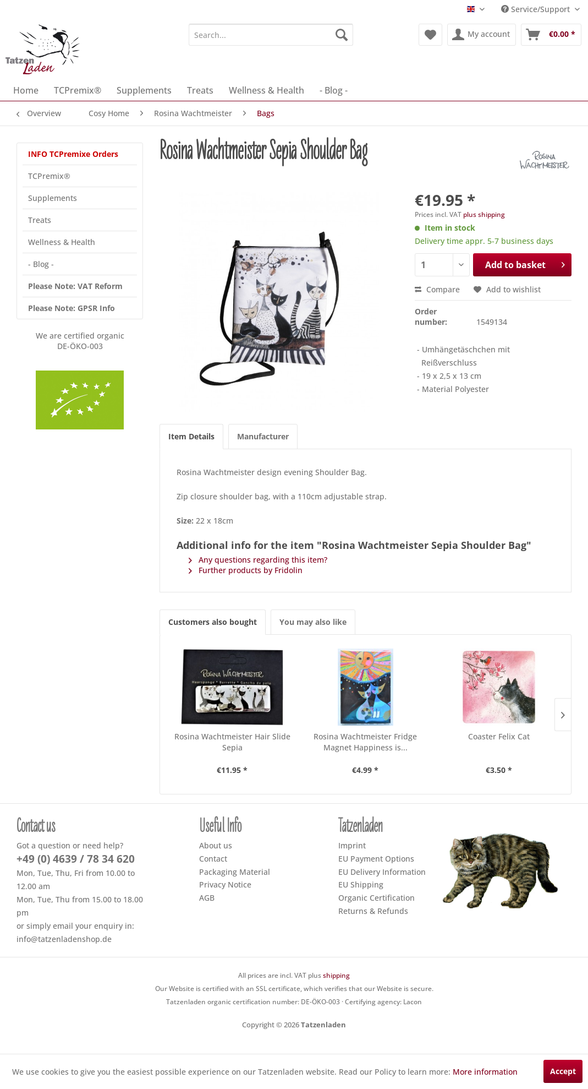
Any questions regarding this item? (258, 559)
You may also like (313, 622)
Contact (213, 858)
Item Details (191, 436)
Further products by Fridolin (246, 570)
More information (485, 1071)
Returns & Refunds (373, 911)
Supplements (52, 198)
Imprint (352, 845)
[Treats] (200, 90)
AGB (207, 897)
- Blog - (41, 264)
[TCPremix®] (77, 90)
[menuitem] (271, 35)
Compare (437, 289)
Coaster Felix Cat (499, 736)
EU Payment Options (376, 858)
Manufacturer (263, 436)
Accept (563, 1071)
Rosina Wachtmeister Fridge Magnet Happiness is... (365, 742)
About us (215, 845)
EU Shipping (360, 884)
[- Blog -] (333, 90)
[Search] (341, 35)
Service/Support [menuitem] (536, 9)
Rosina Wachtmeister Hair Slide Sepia (232, 742)
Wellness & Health (61, 242)
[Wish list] (430, 35)
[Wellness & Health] (266, 90)
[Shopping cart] (551, 35)
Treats (39, 220)
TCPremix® (49, 176)
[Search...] (271, 35)
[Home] (26, 90)
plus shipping (484, 214)
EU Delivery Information (382, 872)
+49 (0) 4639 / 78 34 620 (76, 859)
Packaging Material (234, 872)
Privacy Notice (225, 884)
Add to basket (525, 263)
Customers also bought (212, 622)
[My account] (481, 35)
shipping (336, 975)
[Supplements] (144, 90)
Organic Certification (376, 897)
